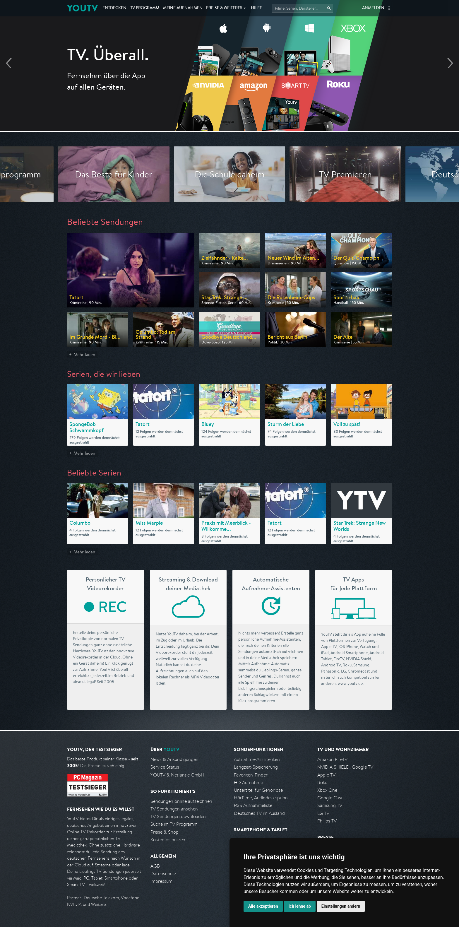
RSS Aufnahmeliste (253, 805)
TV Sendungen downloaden (178, 816)
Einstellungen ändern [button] (340, 906)
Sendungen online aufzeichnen (181, 801)
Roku (322, 782)
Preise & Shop (164, 832)
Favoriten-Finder (251, 775)
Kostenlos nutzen (167, 840)
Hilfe (256, 8)
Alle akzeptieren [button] (263, 906)
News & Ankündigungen (174, 759)
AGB (155, 866)
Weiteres (224, 8)
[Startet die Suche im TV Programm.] (302, 8)
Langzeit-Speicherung (256, 767)
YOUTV (82, 8)
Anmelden (373, 8)
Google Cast (330, 798)
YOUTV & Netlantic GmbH (177, 775)
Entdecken (114, 8)
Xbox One (327, 790)
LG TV (323, 813)
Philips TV (327, 821)
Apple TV (326, 775)
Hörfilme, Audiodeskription (261, 798)
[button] (389, 8)
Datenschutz (163, 873)
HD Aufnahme (248, 782)
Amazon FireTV (332, 759)
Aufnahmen (183, 8)
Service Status (164, 767)
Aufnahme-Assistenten (257, 759)
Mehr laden (84, 354)
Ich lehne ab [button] (300, 906)
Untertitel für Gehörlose (258, 790)
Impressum (161, 881)
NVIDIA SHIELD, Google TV (345, 767)
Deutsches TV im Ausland (259, 813)
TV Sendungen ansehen (174, 809)
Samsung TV (329, 805)
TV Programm (144, 8)
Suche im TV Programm (174, 824)
